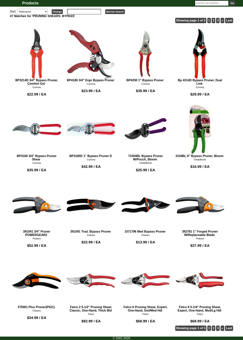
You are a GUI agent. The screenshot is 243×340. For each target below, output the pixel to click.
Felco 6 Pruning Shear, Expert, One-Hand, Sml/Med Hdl (145, 284)
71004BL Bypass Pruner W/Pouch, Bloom (145, 132)
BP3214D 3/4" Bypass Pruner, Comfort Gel (36, 57)
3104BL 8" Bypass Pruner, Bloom (200, 131)
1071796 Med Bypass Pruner (145, 206)
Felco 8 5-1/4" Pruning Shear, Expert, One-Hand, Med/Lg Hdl (200, 284)
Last (229, 20)
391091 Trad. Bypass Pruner (91, 206)
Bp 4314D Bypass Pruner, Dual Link (200, 57)
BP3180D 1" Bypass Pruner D (91, 131)
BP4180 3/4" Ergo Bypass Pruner (91, 55)
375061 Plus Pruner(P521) (36, 282)
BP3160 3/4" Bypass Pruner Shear (36, 132)
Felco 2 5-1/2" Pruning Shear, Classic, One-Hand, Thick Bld (91, 284)
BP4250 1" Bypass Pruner (145, 55)
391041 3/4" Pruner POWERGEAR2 (36, 208)
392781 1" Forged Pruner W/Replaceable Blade (200, 208)
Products (30, 3)
